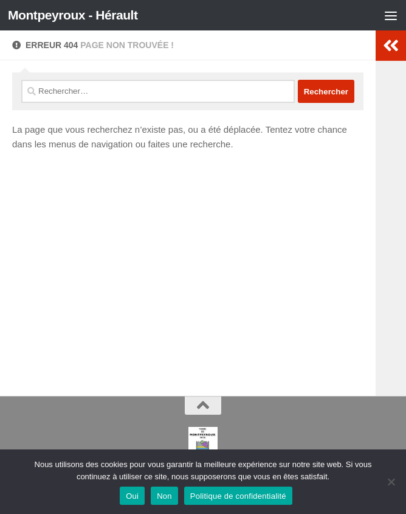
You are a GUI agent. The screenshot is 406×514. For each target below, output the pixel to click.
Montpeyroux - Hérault (73, 15)
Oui (132, 496)
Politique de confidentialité (238, 496)
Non (164, 496)
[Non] (391, 482)
